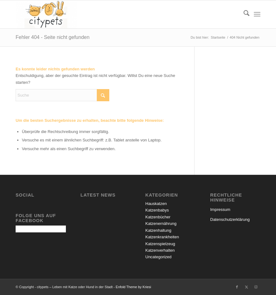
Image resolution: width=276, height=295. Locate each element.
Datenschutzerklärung (229, 219)
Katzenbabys (157, 210)
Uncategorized (158, 257)
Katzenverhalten (160, 250)
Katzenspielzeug (160, 243)
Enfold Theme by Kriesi (133, 287)
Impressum (220, 209)
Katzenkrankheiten (162, 237)
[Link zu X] (246, 287)
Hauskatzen (156, 203)
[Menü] (257, 14)
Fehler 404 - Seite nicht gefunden (53, 37)
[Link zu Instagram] (255, 287)
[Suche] (243, 14)
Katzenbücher (157, 217)
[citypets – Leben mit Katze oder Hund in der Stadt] (46, 14)
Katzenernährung (161, 223)
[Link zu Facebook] (237, 287)
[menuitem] (243, 14)
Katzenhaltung (158, 230)
